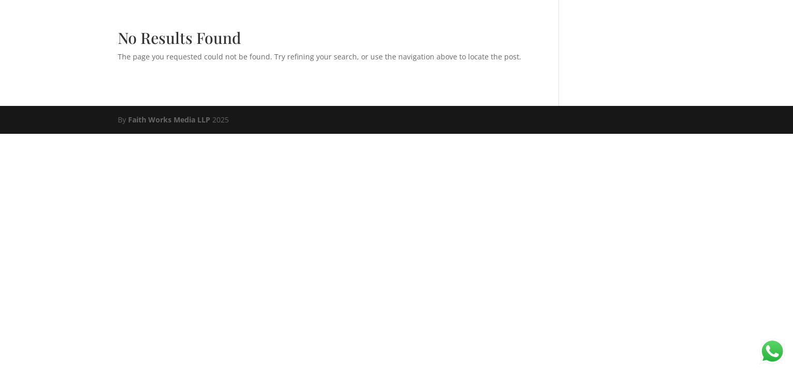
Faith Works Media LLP (169, 120)
